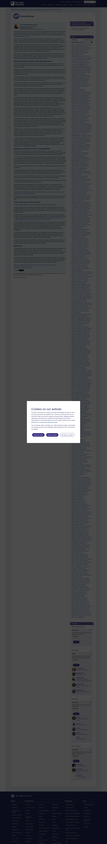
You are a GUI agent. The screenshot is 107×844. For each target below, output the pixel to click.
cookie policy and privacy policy (49, 422)
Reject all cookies (52, 435)
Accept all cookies (38, 435)
